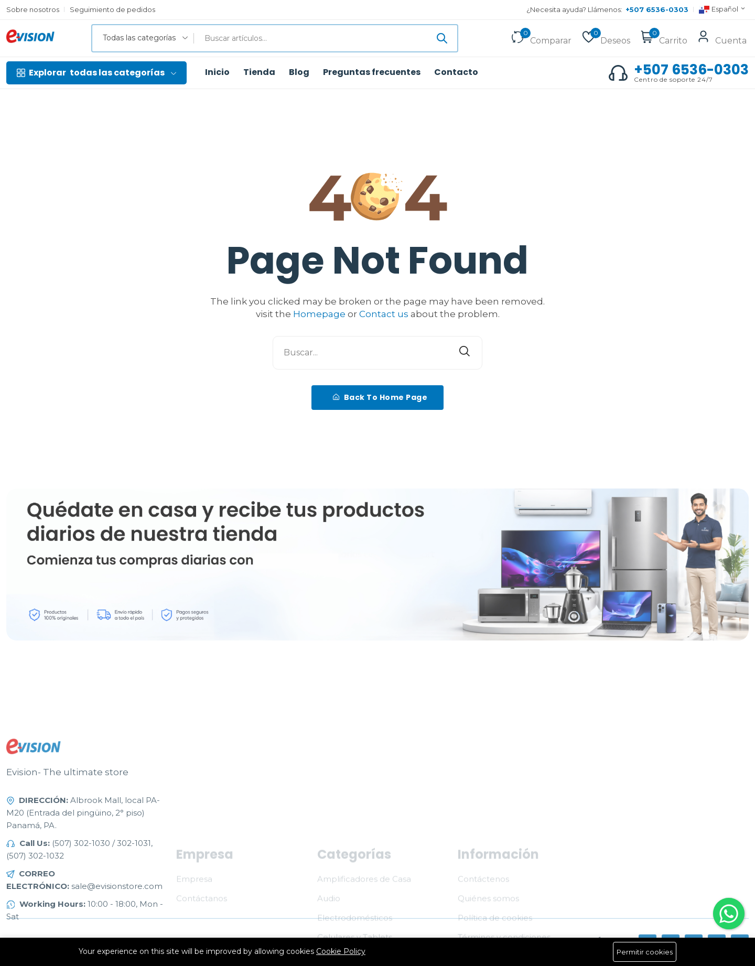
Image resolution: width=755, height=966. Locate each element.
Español (722, 9)
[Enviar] (442, 38)
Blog (299, 72)
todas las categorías (96, 72)
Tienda (259, 72)
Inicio (217, 72)
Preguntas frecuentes (371, 72)
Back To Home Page (380, 397)
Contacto (456, 72)
